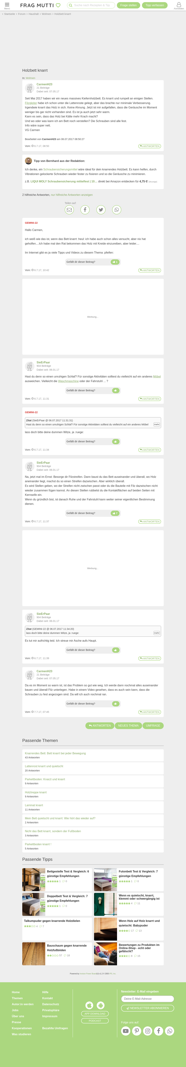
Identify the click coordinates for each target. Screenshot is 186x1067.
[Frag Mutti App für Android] (100, 1006)
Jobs (15, 1010)
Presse (16, 1022)
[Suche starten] (70, 5)
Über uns (18, 1016)
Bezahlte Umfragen (55, 1028)
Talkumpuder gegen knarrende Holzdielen (52, 920)
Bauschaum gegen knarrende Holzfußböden (67, 948)
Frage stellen (128, 5)
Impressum (49, 1016)
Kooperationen (22, 1028)
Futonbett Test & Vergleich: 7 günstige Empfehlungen (138, 874)
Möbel (157, 376)
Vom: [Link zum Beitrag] (28, 146)
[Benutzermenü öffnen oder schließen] (179, 5)
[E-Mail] (69, 209)
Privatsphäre (50, 1010)
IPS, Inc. (112, 974)
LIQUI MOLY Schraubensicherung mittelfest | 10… (64, 181)
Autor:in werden (23, 1004)
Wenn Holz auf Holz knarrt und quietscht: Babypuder (139, 923)
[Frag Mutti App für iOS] (89, 1006)
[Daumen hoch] (115, 262)
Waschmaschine (68, 381)
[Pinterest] (136, 1031)
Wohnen (30, 78)
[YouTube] (125, 1031)
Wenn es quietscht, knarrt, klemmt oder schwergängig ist (139, 897)
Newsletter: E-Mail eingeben (140, 991)
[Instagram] (147, 1031)
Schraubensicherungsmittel (60, 169)
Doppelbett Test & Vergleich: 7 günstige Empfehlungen (67, 898)
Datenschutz (50, 1004)
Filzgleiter (31, 103)
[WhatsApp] (116, 209)
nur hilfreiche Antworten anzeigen (72, 194)
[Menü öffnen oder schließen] (7, 5)
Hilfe (45, 992)
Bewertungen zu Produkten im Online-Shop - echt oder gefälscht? (139, 948)
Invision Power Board (88, 974)
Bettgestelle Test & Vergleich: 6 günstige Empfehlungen (68, 874)
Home (16, 992)
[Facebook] (85, 209)
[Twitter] (101, 209)
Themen (17, 998)
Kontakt (47, 998)
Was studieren (21, 1034)
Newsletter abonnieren (147, 1008)
